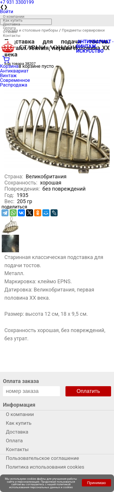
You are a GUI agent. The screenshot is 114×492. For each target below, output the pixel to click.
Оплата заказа (21, 381)
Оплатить (88, 391)
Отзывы (10, 32)
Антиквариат (14, 71)
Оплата (9, 28)
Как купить (13, 20)
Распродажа (13, 85)
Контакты (11, 35)
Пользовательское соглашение (42, 458)
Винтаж (8, 75)
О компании (13, 16)
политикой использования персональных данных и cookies (41, 486)
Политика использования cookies (45, 467)
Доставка (11, 24)
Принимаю (96, 483)
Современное (15, 80)
